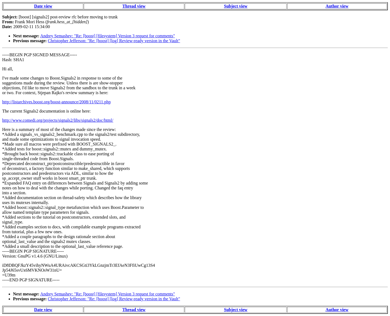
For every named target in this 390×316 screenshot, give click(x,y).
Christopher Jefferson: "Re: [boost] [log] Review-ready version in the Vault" (114, 40)
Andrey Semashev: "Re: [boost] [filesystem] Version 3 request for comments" (107, 36)
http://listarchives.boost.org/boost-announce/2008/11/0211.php (56, 102)
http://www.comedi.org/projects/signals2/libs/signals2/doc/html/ (57, 120)
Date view (43, 6)
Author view (337, 6)
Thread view (133, 6)
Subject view (236, 6)
